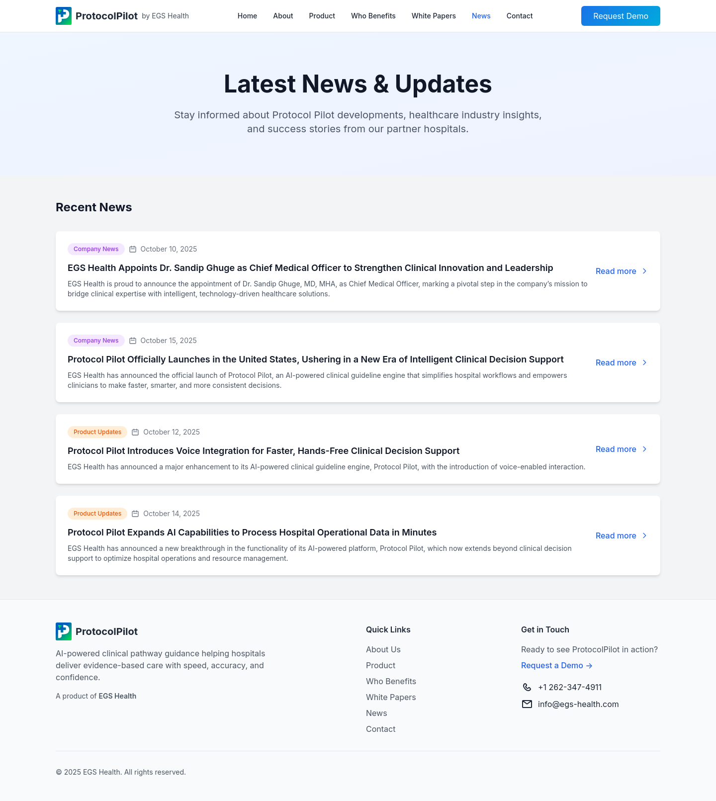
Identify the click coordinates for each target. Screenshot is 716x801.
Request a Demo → (557, 665)
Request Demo (620, 16)
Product (322, 15)
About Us (383, 649)
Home (248, 15)
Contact (520, 15)
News (481, 15)
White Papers (434, 15)
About (283, 15)
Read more (616, 271)
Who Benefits (373, 15)
